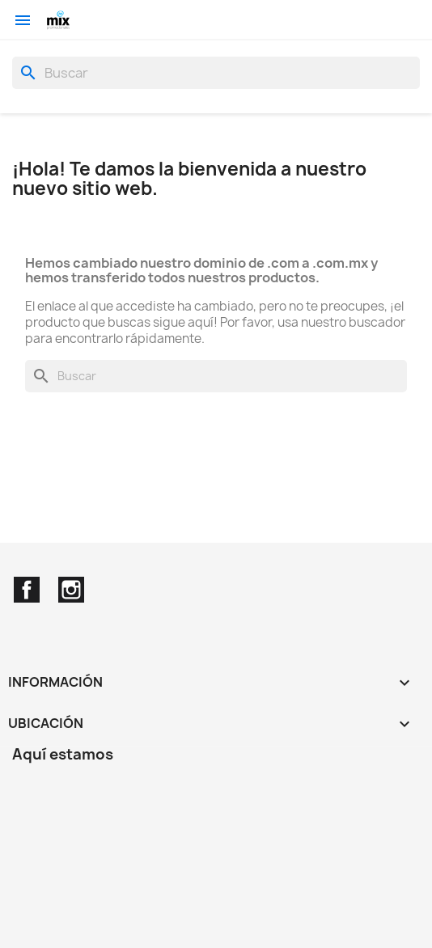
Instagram (71, 590)
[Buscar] (216, 73)
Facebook (27, 590)
